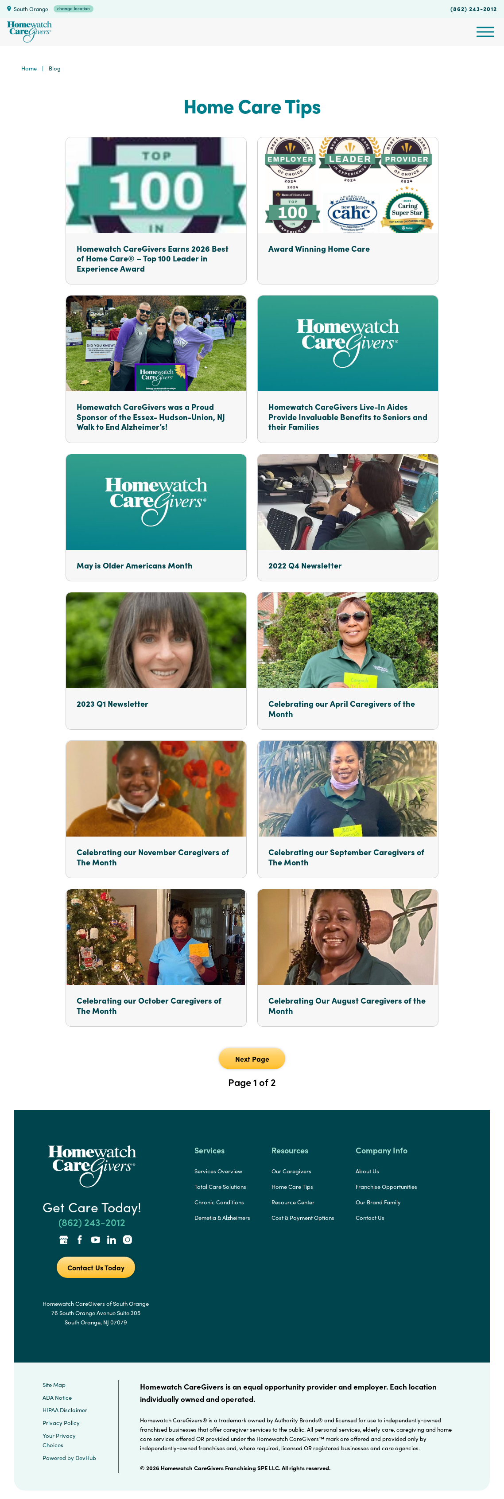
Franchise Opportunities (386, 1187)
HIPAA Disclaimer (65, 1410)
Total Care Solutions (220, 1187)
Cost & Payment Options (302, 1218)
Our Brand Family (378, 1202)
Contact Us (370, 1218)
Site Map (54, 1385)
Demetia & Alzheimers (222, 1218)
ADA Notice (57, 1398)
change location (73, 8)
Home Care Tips (292, 1187)
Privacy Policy (61, 1423)
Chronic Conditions (219, 1202)
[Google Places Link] (63, 1240)
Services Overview (218, 1171)
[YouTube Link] (95, 1240)
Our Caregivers (291, 1171)
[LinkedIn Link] (111, 1240)
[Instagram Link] (127, 1240)
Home (29, 68)
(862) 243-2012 (473, 8)
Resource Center (292, 1202)
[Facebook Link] (79, 1240)
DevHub (85, 1458)
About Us (367, 1171)
